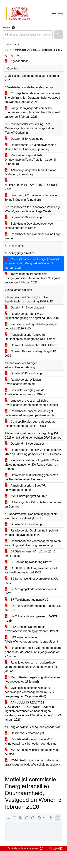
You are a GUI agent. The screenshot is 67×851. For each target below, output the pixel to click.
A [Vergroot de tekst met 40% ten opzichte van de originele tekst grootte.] (18, 56)
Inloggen (55, 848)
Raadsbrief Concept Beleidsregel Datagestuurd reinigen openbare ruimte (29, 413)
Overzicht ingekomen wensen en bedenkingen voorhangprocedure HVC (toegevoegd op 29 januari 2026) (29, 692)
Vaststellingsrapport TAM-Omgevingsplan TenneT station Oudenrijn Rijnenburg (31, 159)
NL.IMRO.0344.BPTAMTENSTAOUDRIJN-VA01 (32, 185)
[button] (58, 34)
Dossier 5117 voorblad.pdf (24, 733)
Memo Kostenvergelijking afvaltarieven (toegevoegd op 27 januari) (32, 679)
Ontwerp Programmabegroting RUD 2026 (30, 353)
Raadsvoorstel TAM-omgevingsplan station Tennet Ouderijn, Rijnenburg (30, 147)
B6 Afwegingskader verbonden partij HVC (31, 591)
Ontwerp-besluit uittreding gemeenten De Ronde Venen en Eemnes (31, 477)
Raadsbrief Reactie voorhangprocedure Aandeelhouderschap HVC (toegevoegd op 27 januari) (33, 652)
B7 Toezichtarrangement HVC (27, 599)
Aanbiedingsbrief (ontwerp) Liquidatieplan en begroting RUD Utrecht (30, 336)
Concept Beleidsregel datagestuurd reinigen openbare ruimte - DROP (30, 423)
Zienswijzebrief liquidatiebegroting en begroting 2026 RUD (31, 326)
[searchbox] (28, 34)
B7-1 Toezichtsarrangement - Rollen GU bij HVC (33, 608)
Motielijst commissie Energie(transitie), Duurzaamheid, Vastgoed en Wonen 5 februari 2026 (32, 263)
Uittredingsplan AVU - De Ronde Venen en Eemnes (33, 504)
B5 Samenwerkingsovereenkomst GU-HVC (32, 580)
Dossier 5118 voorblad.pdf (24, 443)
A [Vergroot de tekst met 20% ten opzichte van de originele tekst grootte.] (12, 56)
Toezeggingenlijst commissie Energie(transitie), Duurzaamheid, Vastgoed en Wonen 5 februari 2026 (32, 278)
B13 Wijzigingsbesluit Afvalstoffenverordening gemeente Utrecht (31, 639)
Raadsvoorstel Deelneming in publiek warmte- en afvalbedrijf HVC (31, 532)
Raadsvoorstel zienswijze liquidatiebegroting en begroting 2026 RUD (32, 316)
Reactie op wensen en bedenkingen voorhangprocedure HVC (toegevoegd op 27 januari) (33, 667)
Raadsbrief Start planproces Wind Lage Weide (33, 236)
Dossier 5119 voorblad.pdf (24, 307)
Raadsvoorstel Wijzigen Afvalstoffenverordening (23, 381)
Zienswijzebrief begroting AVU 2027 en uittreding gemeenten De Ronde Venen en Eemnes (32, 464)
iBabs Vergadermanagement (24, 848)
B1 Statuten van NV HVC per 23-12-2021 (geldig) (30, 553)
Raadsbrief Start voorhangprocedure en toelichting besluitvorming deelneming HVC (33, 543)
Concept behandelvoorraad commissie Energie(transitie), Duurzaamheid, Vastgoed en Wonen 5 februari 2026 (32, 97)
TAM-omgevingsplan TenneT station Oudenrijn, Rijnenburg (30, 172)
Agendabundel (17, 61)
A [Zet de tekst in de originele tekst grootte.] (6, 55)
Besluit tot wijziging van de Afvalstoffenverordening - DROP (25, 392)
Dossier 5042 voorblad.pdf (24, 373)
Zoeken (7, 27)
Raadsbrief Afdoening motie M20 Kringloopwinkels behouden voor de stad (30, 741)
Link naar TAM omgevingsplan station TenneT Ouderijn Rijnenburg (31, 197)
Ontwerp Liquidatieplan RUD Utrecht (31, 345)
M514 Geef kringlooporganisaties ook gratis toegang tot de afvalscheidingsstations (33, 762)
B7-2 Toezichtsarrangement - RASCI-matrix (31, 618)
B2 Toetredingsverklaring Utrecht (28, 561)
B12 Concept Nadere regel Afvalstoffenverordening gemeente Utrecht (31, 629)
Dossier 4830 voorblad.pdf (24, 138)
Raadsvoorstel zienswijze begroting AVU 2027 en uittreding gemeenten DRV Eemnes (33, 452)
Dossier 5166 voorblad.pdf (24, 217)
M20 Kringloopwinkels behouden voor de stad (32, 752)
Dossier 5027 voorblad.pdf (24, 524)
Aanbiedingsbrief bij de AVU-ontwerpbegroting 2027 (26, 487)
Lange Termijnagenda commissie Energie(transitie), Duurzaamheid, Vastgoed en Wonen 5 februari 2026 (32, 112)
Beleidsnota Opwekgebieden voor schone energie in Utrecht (29, 225)
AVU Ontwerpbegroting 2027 (26, 496)
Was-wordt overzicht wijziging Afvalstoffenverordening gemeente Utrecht (31, 402)
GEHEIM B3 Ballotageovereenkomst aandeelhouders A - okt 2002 (31, 570)
